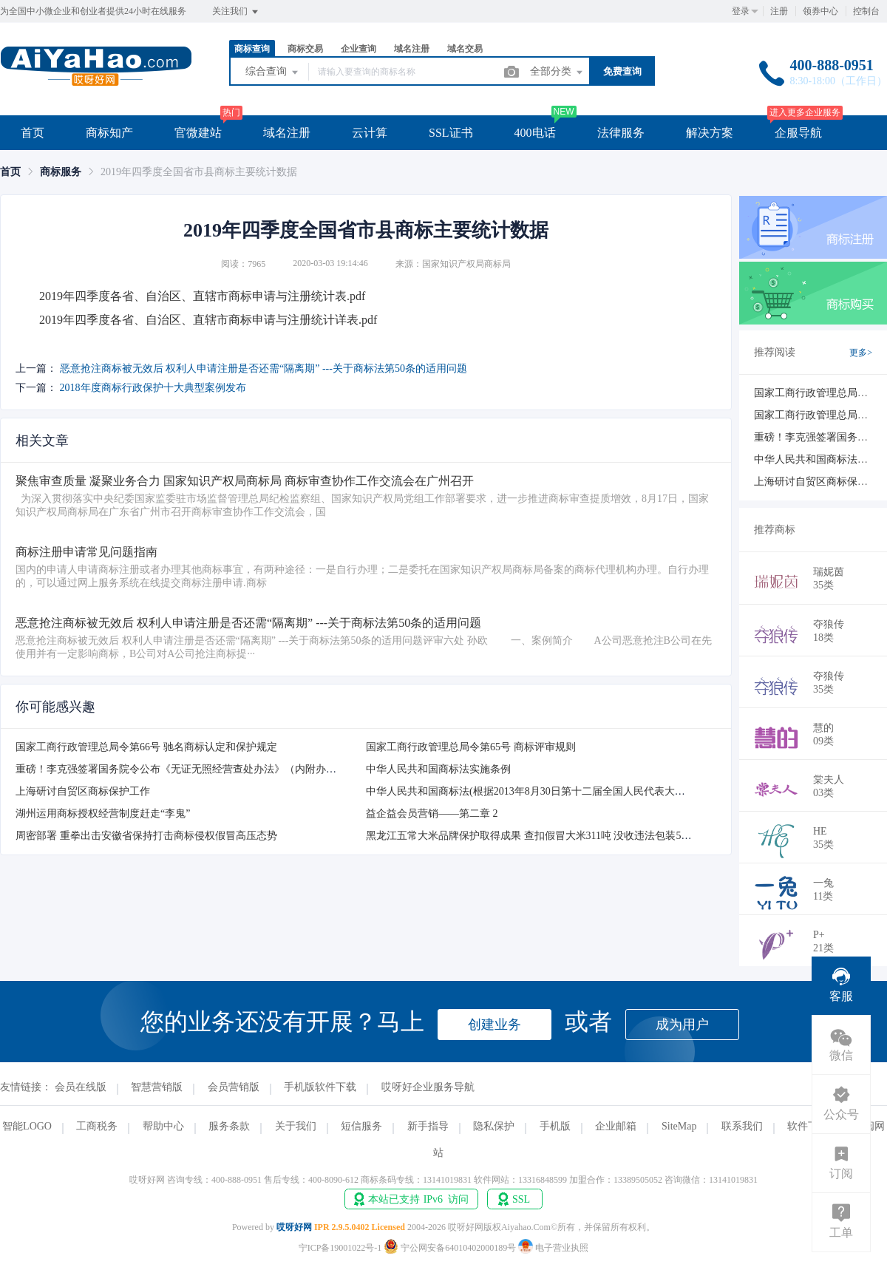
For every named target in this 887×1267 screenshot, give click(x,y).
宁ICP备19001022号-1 (340, 1248)
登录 (741, 11)
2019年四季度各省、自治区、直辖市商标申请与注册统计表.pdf (202, 296)
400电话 (535, 132)
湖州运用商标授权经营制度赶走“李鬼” (103, 813)
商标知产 (109, 132)
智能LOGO (27, 1126)
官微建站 (198, 132)
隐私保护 (493, 1126)
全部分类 (557, 72)
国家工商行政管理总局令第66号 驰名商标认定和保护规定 (146, 747)
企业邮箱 (615, 1126)
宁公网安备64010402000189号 (451, 1248)
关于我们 (295, 1126)
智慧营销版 (157, 1087)
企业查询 (358, 49)
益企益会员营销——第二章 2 (432, 813)
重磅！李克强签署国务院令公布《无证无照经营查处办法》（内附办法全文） (191, 769)
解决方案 (709, 132)
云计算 (369, 132)
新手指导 (428, 1126)
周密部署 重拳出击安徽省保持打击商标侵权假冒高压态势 (146, 835)
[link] (10, 171)
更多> (860, 352)
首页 (32, 132)
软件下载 (808, 1126)
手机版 (555, 1126)
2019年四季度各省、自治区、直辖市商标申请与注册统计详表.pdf (208, 319)
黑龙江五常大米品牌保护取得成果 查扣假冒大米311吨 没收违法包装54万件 (536, 835)
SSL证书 (451, 132)
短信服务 (361, 1126)
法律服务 (621, 132)
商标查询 (252, 49)
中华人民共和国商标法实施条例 (438, 769)
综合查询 (272, 72)
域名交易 (465, 49)
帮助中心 (163, 1126)
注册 (779, 11)
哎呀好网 (294, 1227)
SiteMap (679, 1126)
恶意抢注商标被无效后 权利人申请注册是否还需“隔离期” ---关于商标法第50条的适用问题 (263, 368)
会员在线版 (80, 1087)
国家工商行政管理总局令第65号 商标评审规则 (471, 747)
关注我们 (236, 12)
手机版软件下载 (320, 1087)
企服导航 (798, 132)
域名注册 (411, 49)
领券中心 (820, 11)
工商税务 (97, 1126)
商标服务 (60, 171)
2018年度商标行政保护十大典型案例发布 (153, 387)
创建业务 (494, 1024)
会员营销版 (233, 1087)
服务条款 (229, 1126)
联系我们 (742, 1126)
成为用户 (682, 1024)
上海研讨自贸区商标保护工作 (83, 791)
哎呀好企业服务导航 (428, 1087)
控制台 (866, 11)
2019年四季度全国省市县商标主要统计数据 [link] (199, 171)
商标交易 (305, 49)
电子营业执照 (553, 1248)
